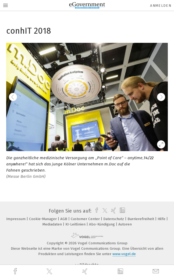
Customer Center (86, 219)
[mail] (156, 271)
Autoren (125, 224)
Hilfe (162, 219)
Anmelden (160, 5)
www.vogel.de (124, 254)
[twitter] (50, 271)
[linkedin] (121, 271)
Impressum (16, 219)
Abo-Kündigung (102, 224)
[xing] (85, 271)
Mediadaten (52, 224)
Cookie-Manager (43, 219)
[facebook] (16, 271)
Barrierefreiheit (141, 219)
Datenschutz (114, 219)
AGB (64, 219)
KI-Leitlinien (76, 224)
